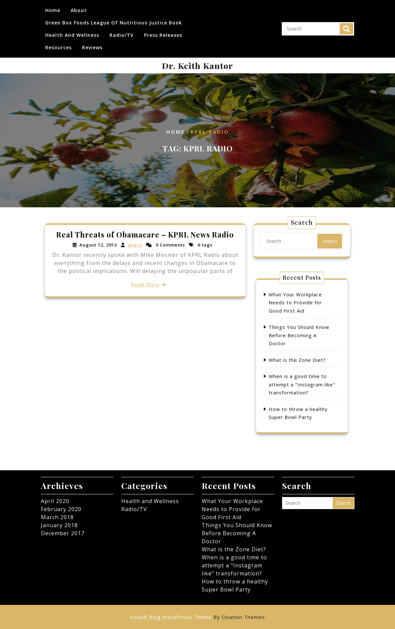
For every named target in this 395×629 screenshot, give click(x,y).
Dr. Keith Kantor (197, 65)
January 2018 (59, 525)
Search (346, 25)
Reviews (92, 44)
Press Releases (163, 32)
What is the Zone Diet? (299, 358)
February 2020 (61, 509)
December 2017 (62, 533)
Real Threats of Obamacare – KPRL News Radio (145, 235)
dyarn (135, 245)
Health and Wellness (72, 32)
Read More (145, 283)
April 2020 (55, 501)
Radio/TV (122, 32)
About (79, 7)
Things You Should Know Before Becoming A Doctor (300, 343)
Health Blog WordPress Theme (197, 617)
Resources (58, 44)
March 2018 (57, 517)
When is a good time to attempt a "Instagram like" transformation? (302, 373)
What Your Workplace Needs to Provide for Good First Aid (298, 323)
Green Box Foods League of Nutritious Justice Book (113, 19)
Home (52, 7)
